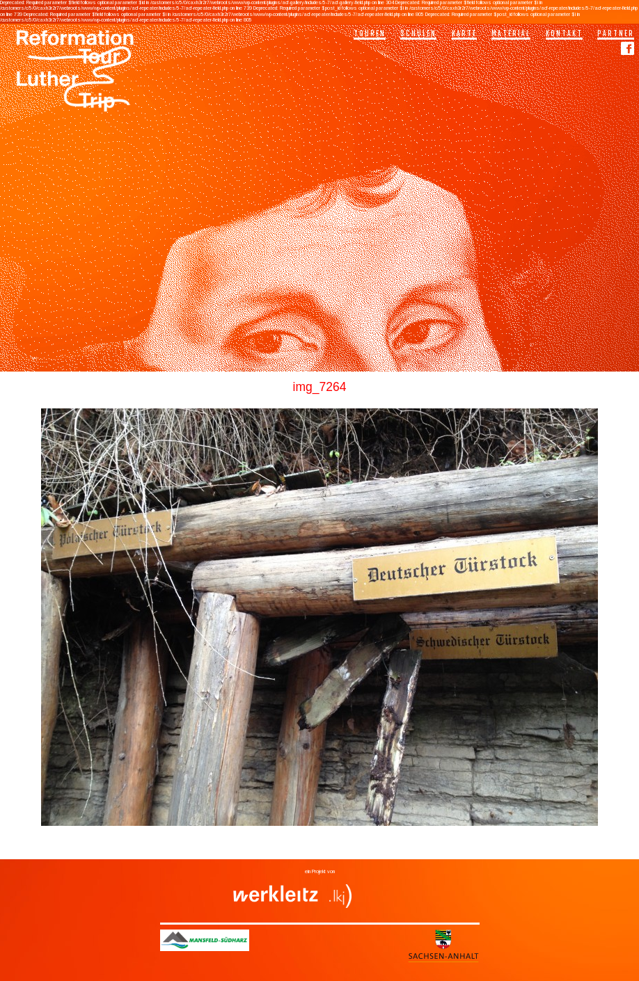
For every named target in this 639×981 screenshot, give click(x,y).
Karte (464, 33)
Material (510, 33)
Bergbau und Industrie (311, 849)
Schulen (418, 33)
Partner (615, 33)
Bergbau (278, 849)
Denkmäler (347, 849)
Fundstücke (372, 849)
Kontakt (564, 33)
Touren (370, 33)
